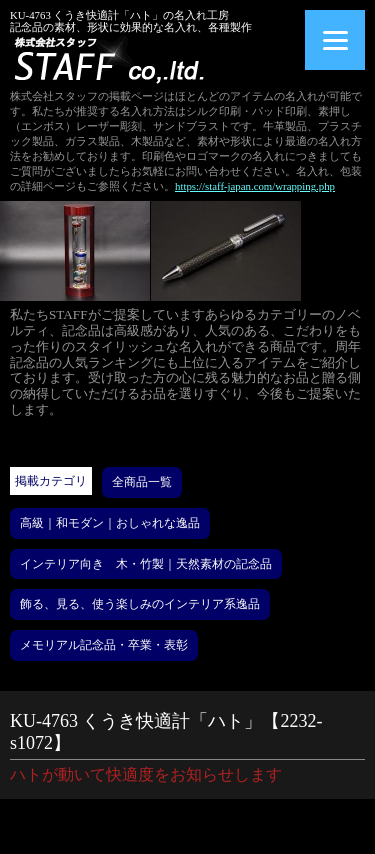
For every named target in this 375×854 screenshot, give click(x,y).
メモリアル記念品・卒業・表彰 (104, 645)
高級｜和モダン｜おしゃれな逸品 (110, 523)
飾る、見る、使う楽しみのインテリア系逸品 (140, 604)
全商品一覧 (142, 482)
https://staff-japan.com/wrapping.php (255, 186)
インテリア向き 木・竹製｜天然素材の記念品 (146, 564)
